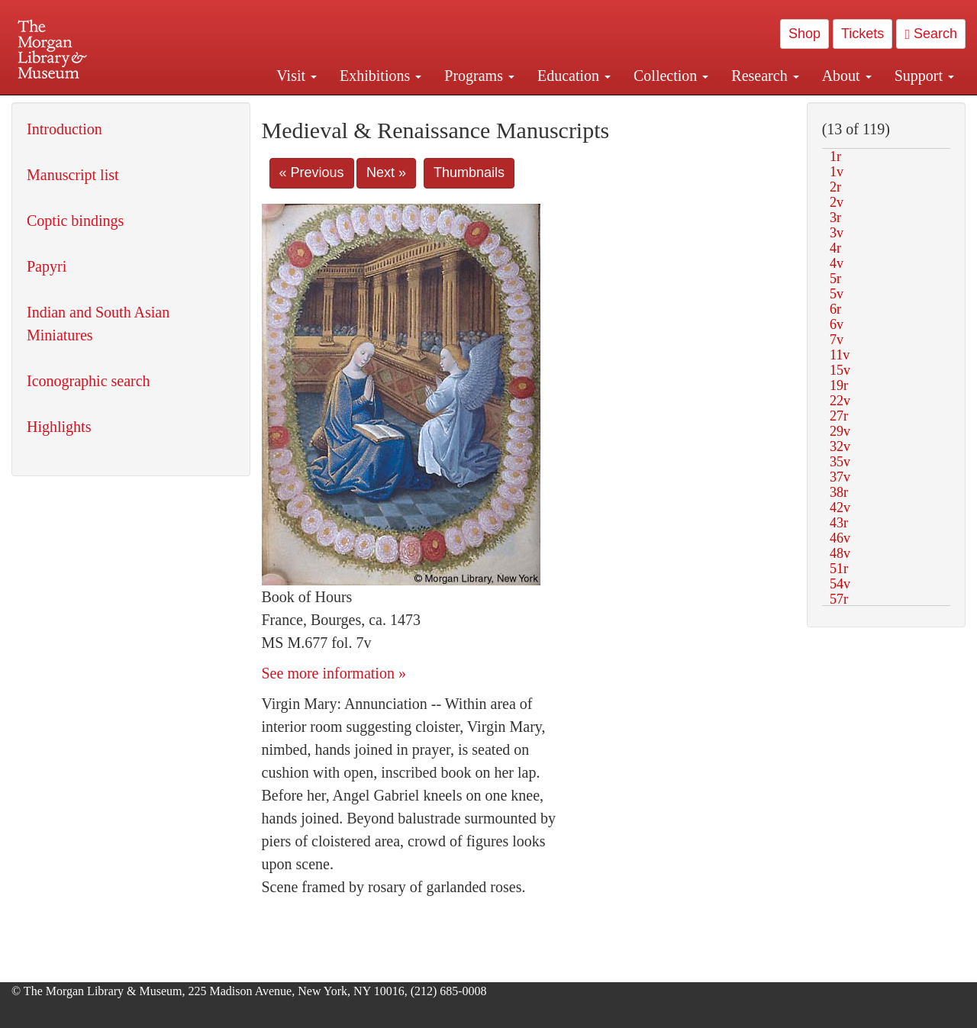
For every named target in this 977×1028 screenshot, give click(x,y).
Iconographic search (88, 380)
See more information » (334, 673)
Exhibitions (380, 75)
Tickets (862, 33)
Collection (671, 75)
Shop (804, 33)
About (847, 75)
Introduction (64, 129)
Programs (479, 75)
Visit (296, 75)
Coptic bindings (75, 220)
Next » (386, 172)
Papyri (46, 266)
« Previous (311, 172)
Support (924, 75)
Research (764, 75)
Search (930, 33)
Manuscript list (73, 174)
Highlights (59, 426)
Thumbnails (469, 172)
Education (574, 75)
